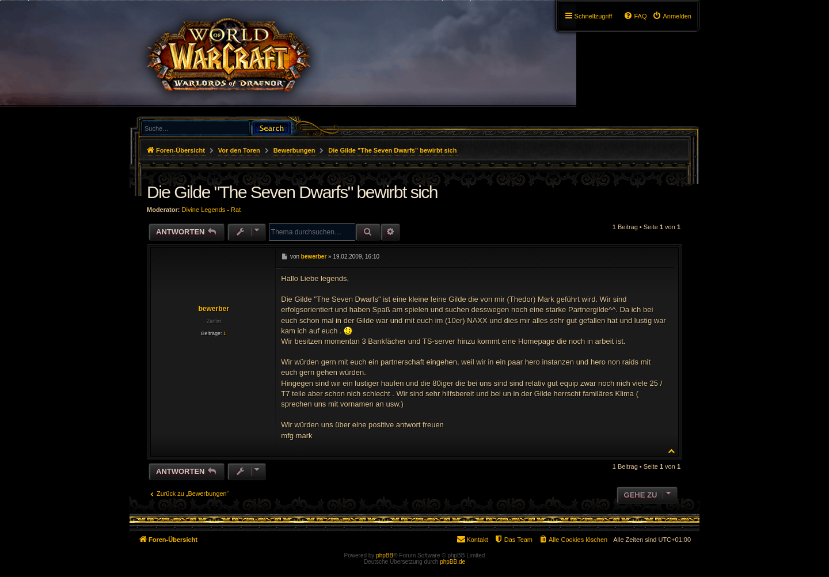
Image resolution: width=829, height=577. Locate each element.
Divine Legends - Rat (211, 209)
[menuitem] (671, 16)
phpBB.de (452, 562)
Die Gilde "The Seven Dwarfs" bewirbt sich (392, 150)
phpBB (384, 555)
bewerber (213, 309)
